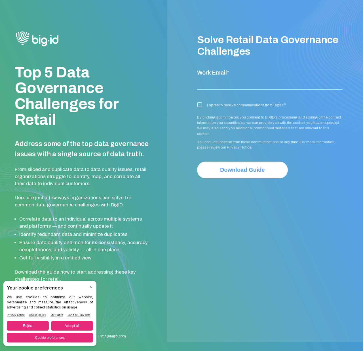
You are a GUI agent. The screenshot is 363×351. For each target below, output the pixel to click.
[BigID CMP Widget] (50, 315)
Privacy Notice (239, 147)
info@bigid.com (113, 336)
